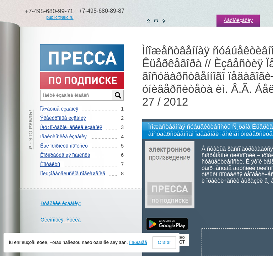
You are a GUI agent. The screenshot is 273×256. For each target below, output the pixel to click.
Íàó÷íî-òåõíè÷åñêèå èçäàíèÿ (71, 127)
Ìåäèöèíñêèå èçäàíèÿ (63, 136)
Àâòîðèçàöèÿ (238, 20)
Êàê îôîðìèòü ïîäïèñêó (64, 146)
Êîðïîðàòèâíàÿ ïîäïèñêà (65, 155)
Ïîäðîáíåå (138, 242)
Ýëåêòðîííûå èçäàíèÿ (63, 118)
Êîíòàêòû (50, 164)
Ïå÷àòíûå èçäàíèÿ (59, 109)
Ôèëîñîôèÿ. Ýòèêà (61, 220)
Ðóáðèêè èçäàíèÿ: (61, 203)
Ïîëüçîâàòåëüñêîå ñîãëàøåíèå (72, 173)
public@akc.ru (59, 17)
